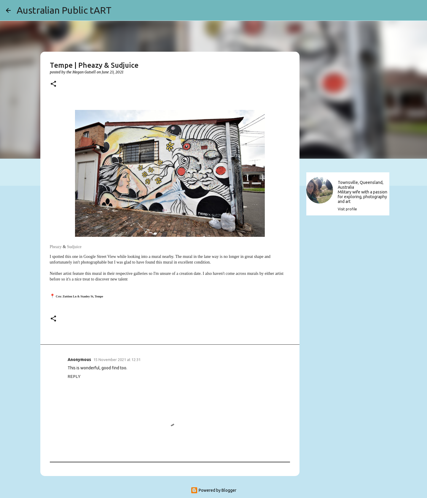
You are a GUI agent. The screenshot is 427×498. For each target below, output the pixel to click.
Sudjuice (74, 247)
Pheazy (56, 247)
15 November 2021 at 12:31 (117, 359)
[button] (53, 84)
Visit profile (347, 209)
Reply (74, 376)
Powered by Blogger (213, 490)
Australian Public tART (64, 10)
